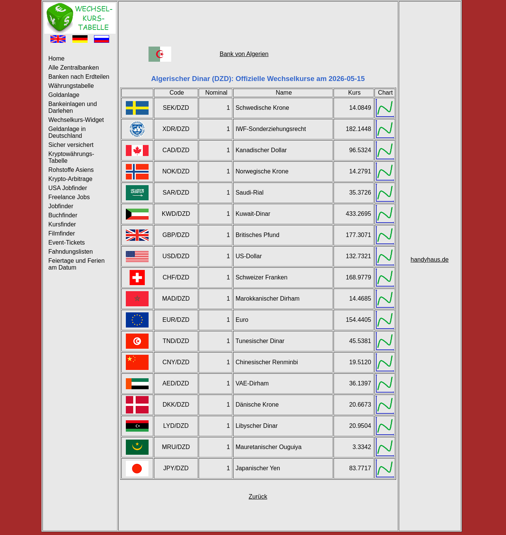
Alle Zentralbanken (74, 67)
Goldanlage (64, 95)
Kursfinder (62, 224)
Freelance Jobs (69, 197)
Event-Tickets (67, 242)
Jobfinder (61, 206)
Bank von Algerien (243, 54)
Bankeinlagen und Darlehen (73, 107)
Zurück (258, 496)
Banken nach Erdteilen (79, 76)
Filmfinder (62, 233)
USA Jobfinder (68, 188)
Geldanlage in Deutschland (67, 132)
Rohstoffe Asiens (71, 170)
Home (57, 58)
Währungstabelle (71, 86)
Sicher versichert (71, 145)
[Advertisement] (258, 20)
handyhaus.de (429, 259)
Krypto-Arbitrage (71, 179)
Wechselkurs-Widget (76, 120)
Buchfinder (63, 215)
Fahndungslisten (71, 251)
